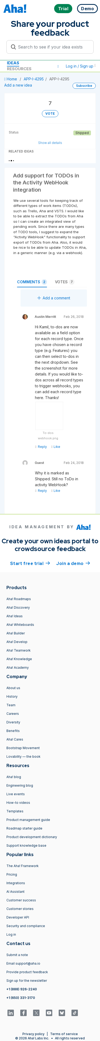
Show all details (50, 143)
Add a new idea (18, 85)
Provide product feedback (27, 972)
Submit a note (17, 955)
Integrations (15, 883)
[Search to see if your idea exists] (52, 47)
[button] (58, 66)
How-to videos (18, 803)
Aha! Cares (14, 739)
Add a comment (53, 298)
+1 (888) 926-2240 (21, 989)
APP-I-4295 (34, 79)
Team (10, 705)
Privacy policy (33, 1034)
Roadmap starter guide (24, 828)
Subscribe (84, 86)
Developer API (17, 917)
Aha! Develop (16, 642)
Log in (11, 934)
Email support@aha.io (23, 963)
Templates (14, 811)
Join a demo (73, 563)
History (12, 696)
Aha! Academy (17, 668)
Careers (12, 714)
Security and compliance (25, 926)
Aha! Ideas (14, 616)
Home (11, 79)
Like (55, 447)
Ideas (13, 62)
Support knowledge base (26, 845)
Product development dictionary (31, 837)
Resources (19, 68)
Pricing (11, 874)
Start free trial (30, 563)
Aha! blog (13, 777)
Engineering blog (19, 785)
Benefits (13, 731)
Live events (15, 794)
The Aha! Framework (22, 866)
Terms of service (64, 1034)
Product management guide (28, 820)
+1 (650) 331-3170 (20, 998)
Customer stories (20, 909)
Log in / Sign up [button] (81, 66)
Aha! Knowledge (19, 659)
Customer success (21, 900)
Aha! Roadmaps (18, 599)
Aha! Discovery (18, 607)
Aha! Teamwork (18, 650)
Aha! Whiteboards (20, 625)
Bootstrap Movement (23, 748)
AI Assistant (15, 892)
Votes (64, 282)
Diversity (13, 722)
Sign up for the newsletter (26, 981)
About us (13, 688)
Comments (32, 282)
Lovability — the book (23, 756)
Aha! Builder (15, 633)
